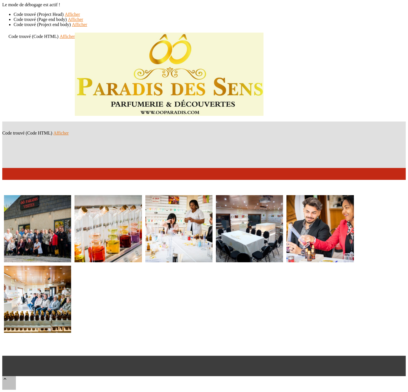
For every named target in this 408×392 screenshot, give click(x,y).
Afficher (72, 14)
